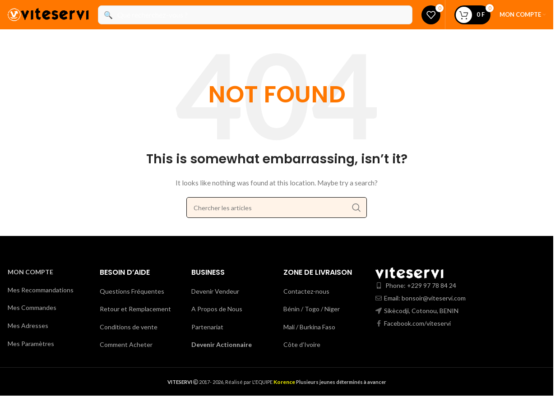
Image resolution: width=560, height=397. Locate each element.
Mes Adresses (28, 325)
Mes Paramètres (31, 343)
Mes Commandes (32, 307)
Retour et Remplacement (135, 309)
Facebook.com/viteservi (417, 323)
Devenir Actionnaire (221, 344)
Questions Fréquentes (132, 291)
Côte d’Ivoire (301, 344)
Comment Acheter (126, 344)
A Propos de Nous (216, 309)
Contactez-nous (306, 291)
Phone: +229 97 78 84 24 (420, 285)
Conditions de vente (128, 327)
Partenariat (207, 327)
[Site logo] (48, 14)
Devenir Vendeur (215, 291)
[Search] (276, 207)
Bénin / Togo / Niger (311, 309)
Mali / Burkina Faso (309, 327)
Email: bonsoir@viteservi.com (425, 298)
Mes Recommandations (41, 290)
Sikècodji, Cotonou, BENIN (421, 310)
